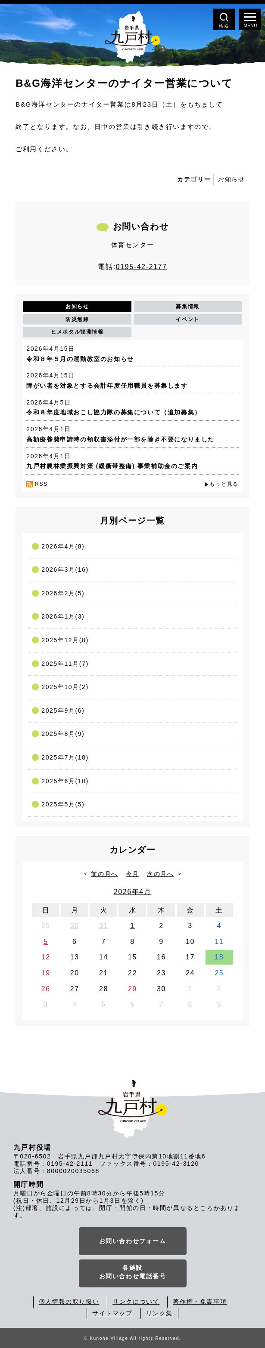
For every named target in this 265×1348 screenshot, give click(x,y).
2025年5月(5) (62, 804)
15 (132, 957)
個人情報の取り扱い (69, 1301)
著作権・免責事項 (200, 1301)
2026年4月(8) (62, 546)
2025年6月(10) (64, 781)
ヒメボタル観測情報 (77, 332)
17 (190, 957)
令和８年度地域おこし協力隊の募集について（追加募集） (113, 412)
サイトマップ (112, 1313)
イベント (187, 319)
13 (74, 957)
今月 (132, 873)
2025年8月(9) (62, 733)
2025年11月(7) (64, 663)
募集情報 (187, 306)
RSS (41, 484)
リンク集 (159, 1313)
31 (103, 925)
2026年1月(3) (62, 616)
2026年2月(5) (62, 593)
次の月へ (160, 873)
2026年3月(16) (64, 569)
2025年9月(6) (62, 710)
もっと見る (224, 484)
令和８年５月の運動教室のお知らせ (80, 358)
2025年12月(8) (64, 640)
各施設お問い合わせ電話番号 (132, 1272)
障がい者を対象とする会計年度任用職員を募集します (106, 385)
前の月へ (104, 873)
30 (74, 925)
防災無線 (77, 319)
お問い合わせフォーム (132, 1241)
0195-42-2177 (141, 266)
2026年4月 (133, 891)
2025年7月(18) (64, 757)
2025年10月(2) (64, 686)
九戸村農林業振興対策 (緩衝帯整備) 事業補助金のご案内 (112, 466)
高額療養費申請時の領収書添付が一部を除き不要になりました (120, 439)
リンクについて (135, 1301)
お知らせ (231, 179)
